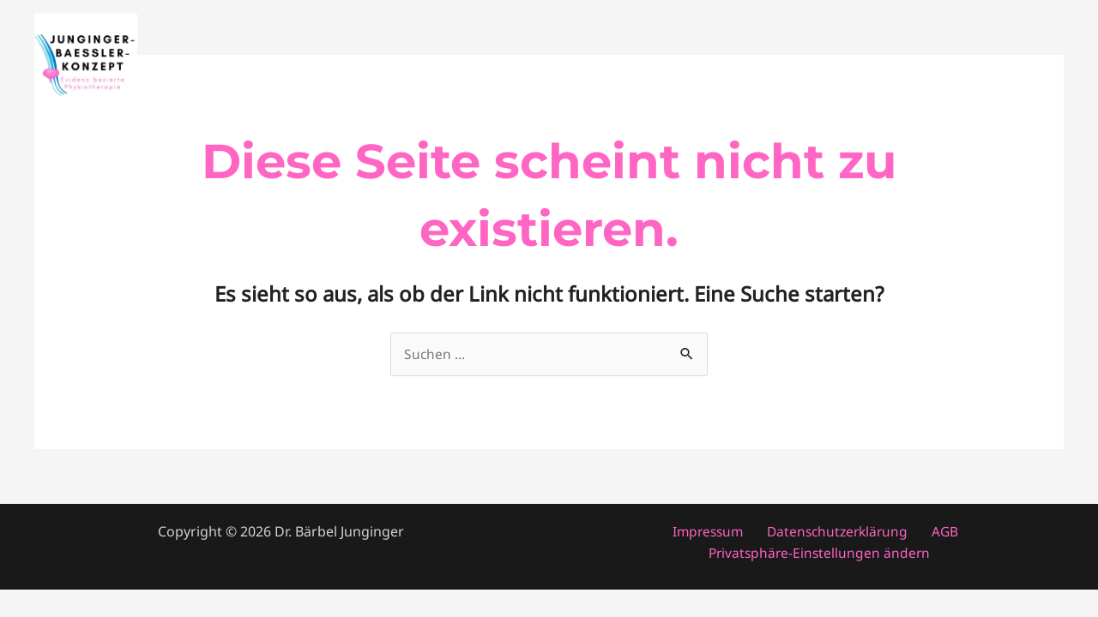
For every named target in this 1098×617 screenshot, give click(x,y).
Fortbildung (863, 65)
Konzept (1023, 65)
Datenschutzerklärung (837, 532)
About (948, 65)
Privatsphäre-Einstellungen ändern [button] (821, 553)
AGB (938, 532)
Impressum (713, 532)
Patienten (766, 65)
